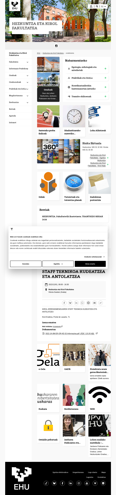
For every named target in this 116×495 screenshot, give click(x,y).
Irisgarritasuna (78, 472)
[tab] (56, 37)
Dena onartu (90, 264)
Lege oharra (92, 472)
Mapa (103, 472)
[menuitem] (103, 6)
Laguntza (89, 477)
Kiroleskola (57, 326)
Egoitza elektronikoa (60, 472)
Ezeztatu (25, 264)
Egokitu (58, 264)
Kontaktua (102, 477)
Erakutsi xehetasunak (93, 257)
